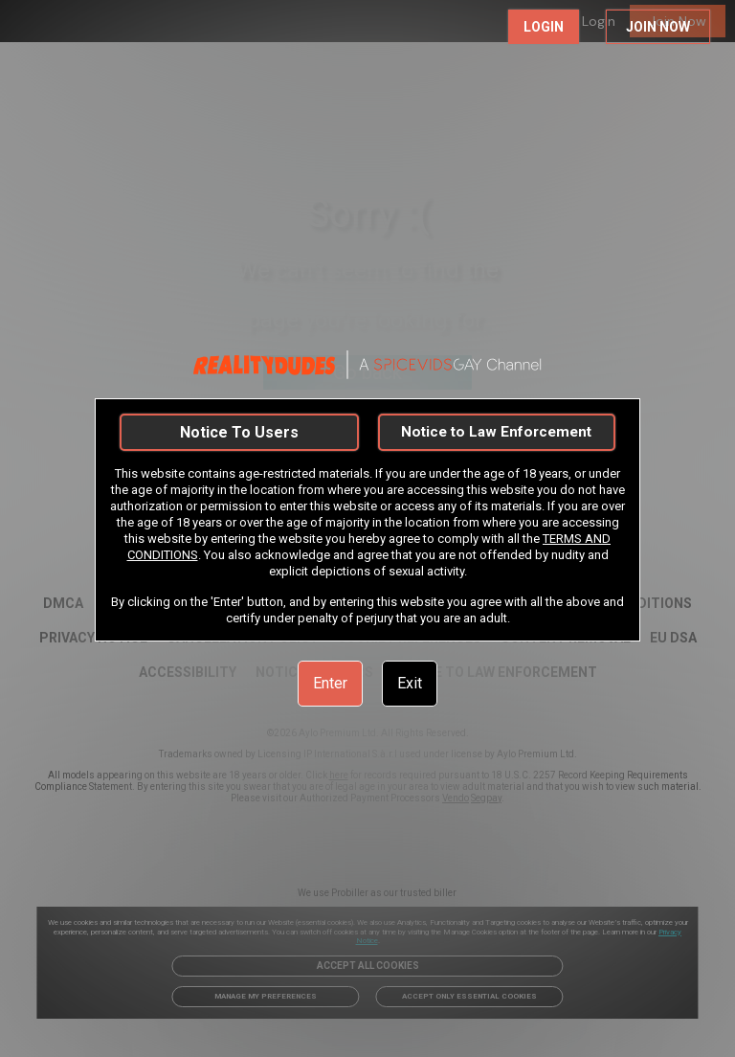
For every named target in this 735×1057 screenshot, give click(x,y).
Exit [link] (409, 683)
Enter (330, 683)
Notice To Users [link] (239, 432)
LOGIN (543, 26)
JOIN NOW (658, 26)
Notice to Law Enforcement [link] (496, 431)
